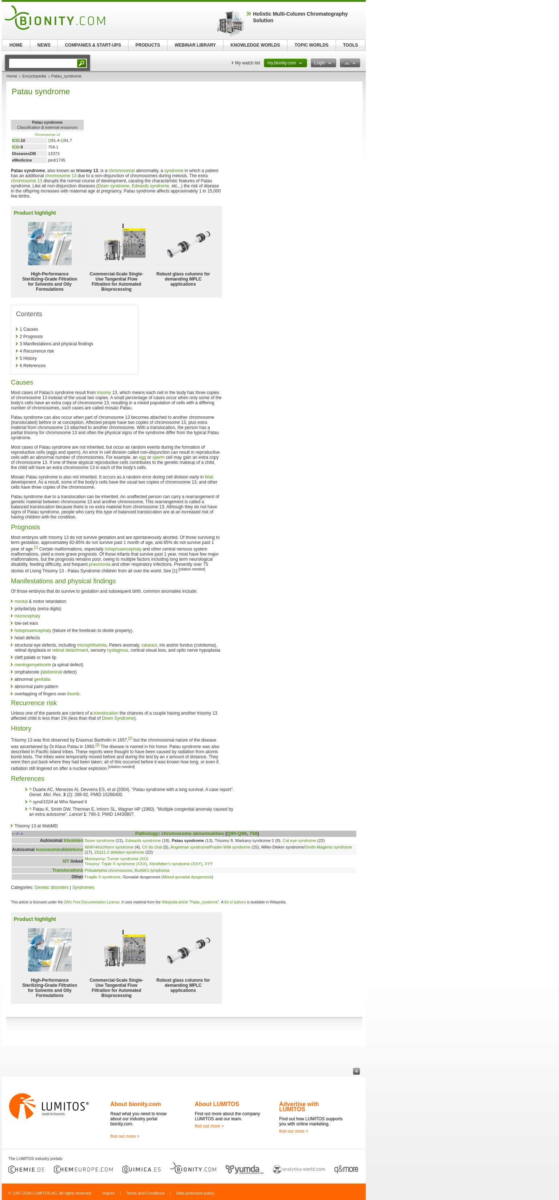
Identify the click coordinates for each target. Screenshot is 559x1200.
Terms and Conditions (145, 1193)
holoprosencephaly (123, 549)
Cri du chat (152, 847)
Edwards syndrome (150, 185)
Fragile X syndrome (102, 877)
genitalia (42, 679)
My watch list (247, 62)
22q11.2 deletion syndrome (119, 852)
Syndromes (83, 887)
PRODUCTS (147, 45)
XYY (209, 864)
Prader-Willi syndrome (230, 847)
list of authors (235, 902)
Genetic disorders (52, 887)
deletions (73, 849)
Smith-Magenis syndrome (328, 847)
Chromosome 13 (47, 134)
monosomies (49, 849)
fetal (209, 477)
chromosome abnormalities (192, 833)
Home (12, 76)
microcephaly (27, 616)
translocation (106, 713)
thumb (73, 693)
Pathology (146, 833)
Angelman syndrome (189, 847)
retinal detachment (70, 650)
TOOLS (350, 45)
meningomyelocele (33, 664)
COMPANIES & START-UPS (93, 45)
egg (142, 457)
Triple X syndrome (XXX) (124, 864)
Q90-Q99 (237, 833)
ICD (15, 140)
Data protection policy (195, 1193)
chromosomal (121, 170)
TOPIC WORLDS (311, 45)
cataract (149, 645)
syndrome (173, 170)
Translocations (67, 870)
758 (253, 833)
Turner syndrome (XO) (127, 859)
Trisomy (91, 864)
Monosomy (94, 859)
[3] (97, 745)
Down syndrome (114, 185)
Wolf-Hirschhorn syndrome (109, 847)
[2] (130, 738)
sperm (158, 457)
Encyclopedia (34, 76)
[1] (36, 547)
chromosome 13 (60, 175)
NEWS (44, 45)
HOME (16, 45)
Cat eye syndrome (299, 840)
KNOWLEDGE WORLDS (255, 45)
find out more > (124, 1136)
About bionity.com (135, 1104)
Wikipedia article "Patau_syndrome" (190, 902)
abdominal (52, 672)
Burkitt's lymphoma (152, 870)
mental (21, 601)
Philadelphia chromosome (108, 870)
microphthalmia (91, 645)
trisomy (104, 392)
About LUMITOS (217, 1104)
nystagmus (117, 650)
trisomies (73, 840)
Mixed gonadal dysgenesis (187, 877)
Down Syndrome (118, 718)
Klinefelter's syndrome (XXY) (175, 864)
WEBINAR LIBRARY (195, 45)
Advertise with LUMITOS (299, 1106)
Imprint (108, 1193)
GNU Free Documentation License (92, 902)
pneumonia (99, 564)
